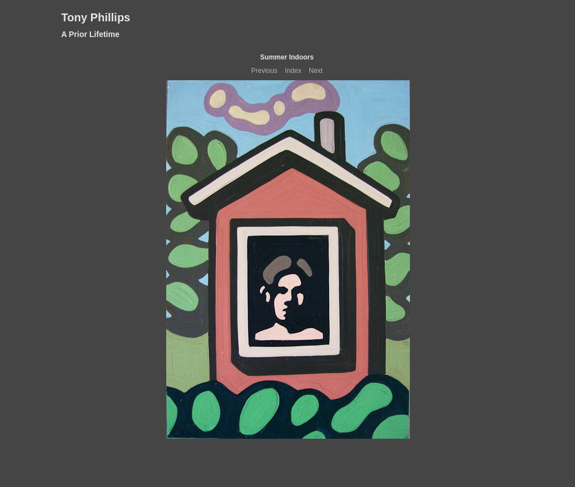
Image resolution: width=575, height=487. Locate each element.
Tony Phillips (95, 17)
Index (293, 71)
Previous (264, 71)
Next (316, 71)
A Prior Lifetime (90, 34)
